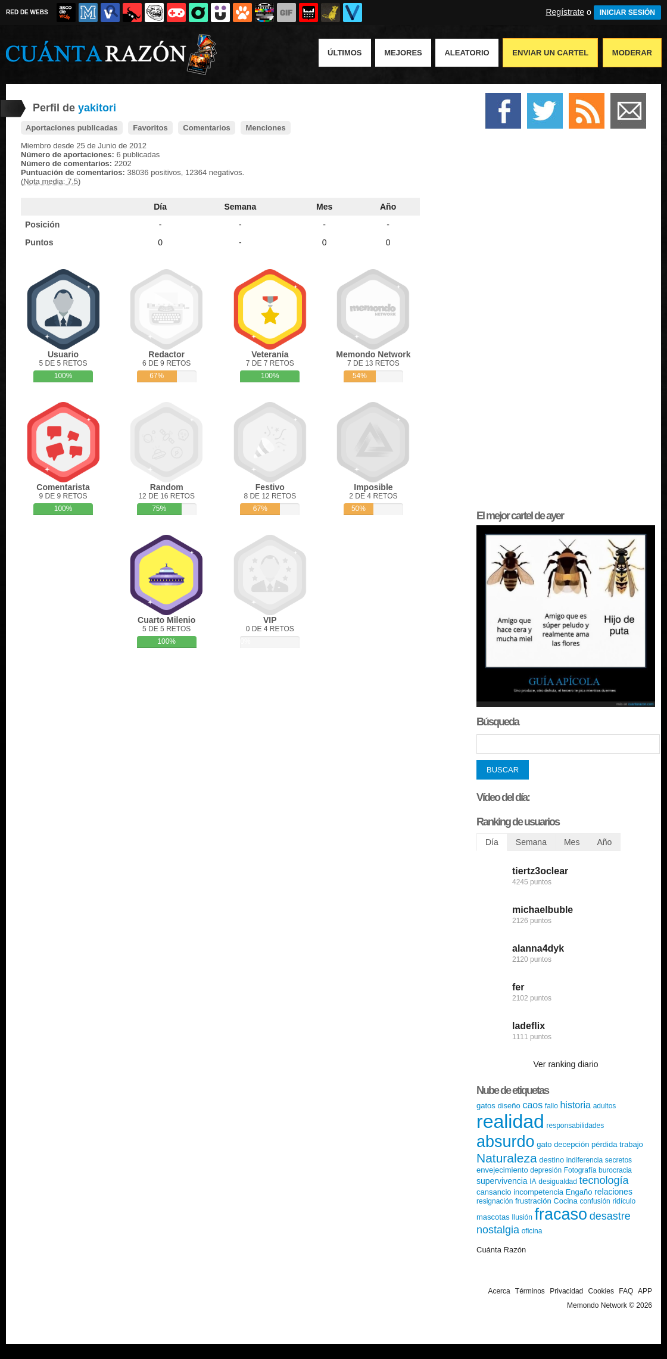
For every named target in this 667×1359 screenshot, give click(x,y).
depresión (546, 1170)
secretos (618, 1160)
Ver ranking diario (566, 1064)
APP (645, 1291)
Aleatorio (466, 52)
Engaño (579, 1191)
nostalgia (497, 1230)
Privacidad (566, 1291)
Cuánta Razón (501, 1249)
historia (575, 1105)
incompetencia (538, 1191)
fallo (551, 1106)
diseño (508, 1105)
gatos (485, 1105)
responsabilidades (575, 1125)
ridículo (623, 1201)
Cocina (565, 1200)
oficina (532, 1231)
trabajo (631, 1144)
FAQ (626, 1291)
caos (532, 1105)
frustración (533, 1200)
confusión (594, 1201)
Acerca (499, 1291)
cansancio (494, 1191)
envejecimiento (502, 1169)
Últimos (345, 52)
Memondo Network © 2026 (609, 1305)
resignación (494, 1201)
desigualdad (557, 1181)
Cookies (601, 1291)
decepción (571, 1144)
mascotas (493, 1216)
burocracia (615, 1170)
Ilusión (522, 1217)
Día (160, 206)
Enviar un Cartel (550, 52)
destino (551, 1159)
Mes (324, 206)
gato (544, 1144)
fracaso (561, 1214)
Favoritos (150, 127)
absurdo (505, 1142)
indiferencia (584, 1160)
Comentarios (206, 127)
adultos (604, 1106)
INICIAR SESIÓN (627, 12)
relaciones (613, 1191)
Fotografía (580, 1170)
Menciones (265, 127)
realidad (510, 1121)
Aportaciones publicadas (72, 127)
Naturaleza (506, 1158)
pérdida (604, 1144)
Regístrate (565, 12)
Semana (241, 206)
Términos (530, 1291)
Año (388, 206)
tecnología (604, 1180)
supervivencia (502, 1181)
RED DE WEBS (27, 12)
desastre (610, 1216)
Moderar (632, 52)
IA (532, 1181)
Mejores (403, 52)
